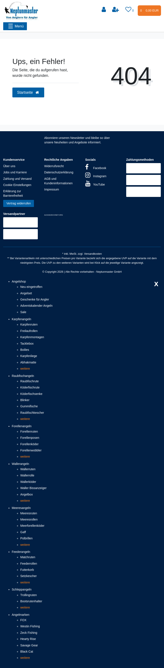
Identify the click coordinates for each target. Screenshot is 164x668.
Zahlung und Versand (17, 178)
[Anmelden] (104, 9)
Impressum (51, 189)
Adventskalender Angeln (36, 305)
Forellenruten (29, 431)
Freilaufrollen (29, 331)
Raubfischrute (29, 381)
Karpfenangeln (21, 319)
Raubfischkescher (32, 412)
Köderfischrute (30, 387)
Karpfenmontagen (32, 337)
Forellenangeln (22, 426)
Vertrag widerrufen (18, 203)
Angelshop (19, 281)
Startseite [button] (28, 92)
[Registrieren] (116, 9)
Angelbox (26, 494)
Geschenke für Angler (34, 299)
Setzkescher (28, 576)
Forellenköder (29, 444)
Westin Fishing (30, 626)
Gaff (23, 532)
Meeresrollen (29, 519)
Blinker (24, 400)
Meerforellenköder (32, 525)
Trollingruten (28, 595)
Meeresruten (28, 513)
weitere (25, 368)
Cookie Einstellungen (17, 185)
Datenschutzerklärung (58, 172)
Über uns (9, 166)
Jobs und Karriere (15, 172)
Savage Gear (29, 645)
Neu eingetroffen (31, 287)
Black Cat (26, 651)
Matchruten (27, 557)
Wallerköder (28, 482)
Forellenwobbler (31, 450)
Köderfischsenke (31, 394)
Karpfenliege (28, 356)
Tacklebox (27, 343)
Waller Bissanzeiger (33, 488)
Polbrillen (26, 538)
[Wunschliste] (130, 9)
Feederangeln (21, 551)
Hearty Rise (28, 639)
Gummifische (29, 406)
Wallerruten (27, 469)
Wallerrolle (27, 475)
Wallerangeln (20, 464)
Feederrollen (28, 563)
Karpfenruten (29, 324)
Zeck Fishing (28, 632)
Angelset (26, 293)
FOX (23, 620)
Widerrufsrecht (54, 166)
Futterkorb (27, 569)
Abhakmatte (28, 362)
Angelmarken (20, 614)
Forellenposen (29, 437)
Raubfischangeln (23, 376)
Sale (23, 312)
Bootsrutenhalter (31, 601)
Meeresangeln (21, 508)
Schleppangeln (22, 589)
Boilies (24, 349)
